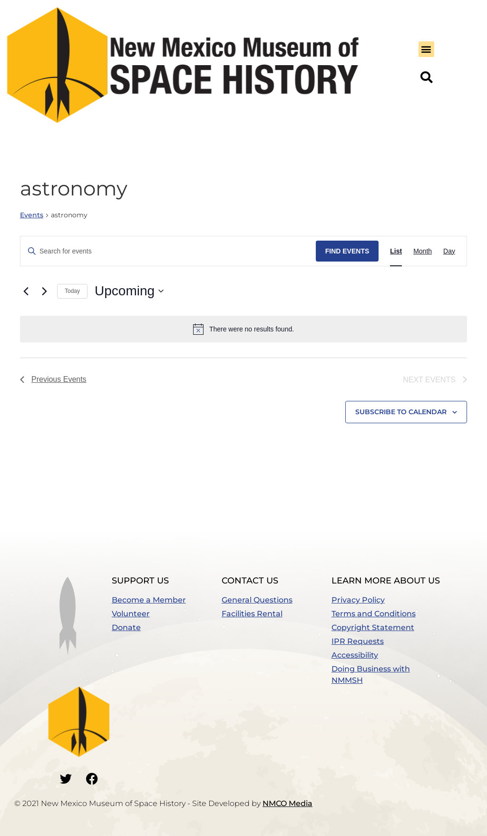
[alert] (243, 329)
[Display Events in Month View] (422, 251)
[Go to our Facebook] (92, 778)
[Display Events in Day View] (449, 251)
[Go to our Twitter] (66, 778)
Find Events (347, 251)
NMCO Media (287, 803)
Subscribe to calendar (401, 412)
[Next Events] (44, 291)
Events (31, 215)
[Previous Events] (25, 291)
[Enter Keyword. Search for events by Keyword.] (168, 251)
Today (72, 291)
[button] (426, 49)
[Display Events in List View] (396, 251)
